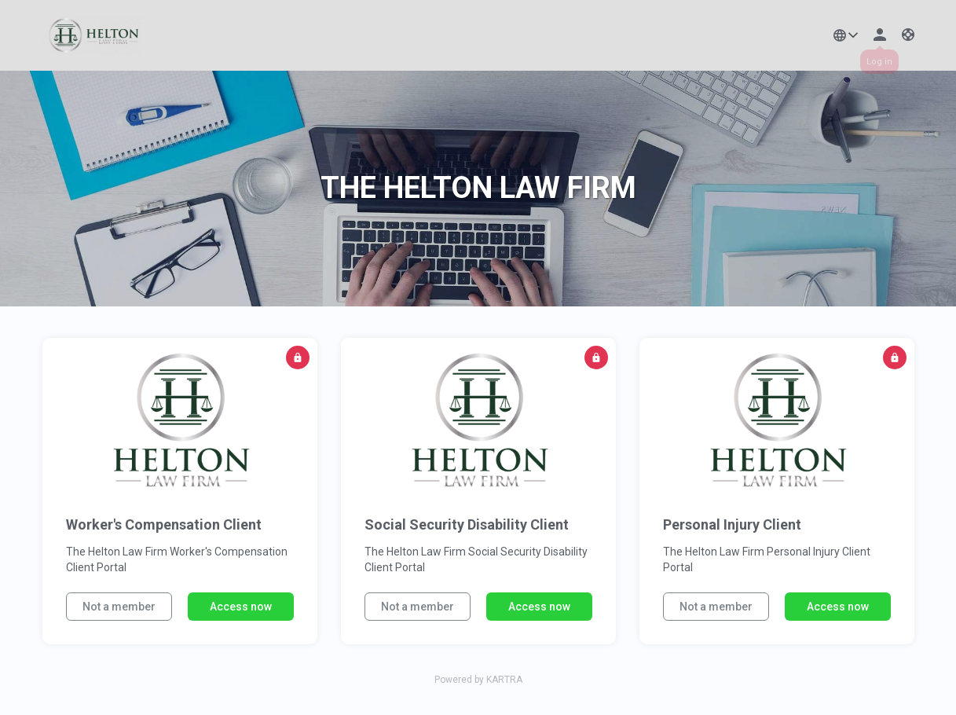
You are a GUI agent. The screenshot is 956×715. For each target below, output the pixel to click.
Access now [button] (241, 606)
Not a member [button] (119, 606)
